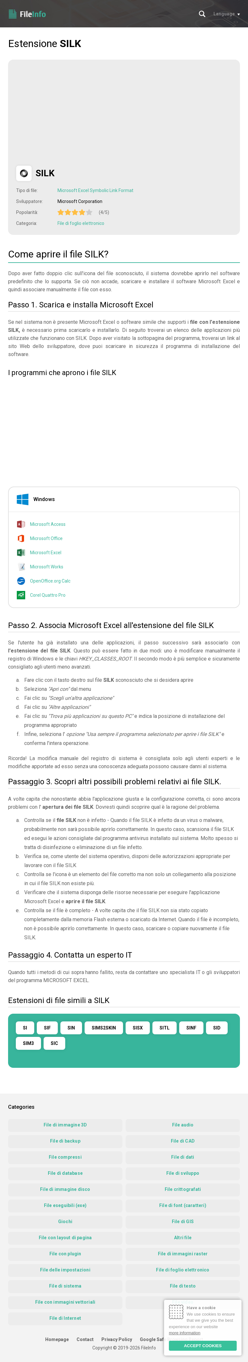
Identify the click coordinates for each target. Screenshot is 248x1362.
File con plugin (65, 1253)
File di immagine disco (65, 1189)
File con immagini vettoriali (65, 1302)
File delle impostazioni (65, 1269)
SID (217, 1027)
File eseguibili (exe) (65, 1205)
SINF (191, 1027)
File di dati (182, 1157)
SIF (47, 1027)
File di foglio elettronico (80, 223)
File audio (183, 1124)
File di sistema (65, 1286)
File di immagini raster (183, 1253)
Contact (85, 1339)
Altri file (182, 1237)
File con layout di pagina (65, 1237)
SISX (138, 1027)
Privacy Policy (116, 1339)
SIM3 (28, 1043)
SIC (54, 1043)
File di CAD (183, 1141)
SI (25, 1027)
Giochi (65, 1221)
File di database (65, 1173)
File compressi (65, 1157)
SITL (165, 1027)
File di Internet (65, 1318)
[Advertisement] (70, 113)
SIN (71, 1027)
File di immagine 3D (65, 1124)
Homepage (57, 1339)
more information (185, 1332)
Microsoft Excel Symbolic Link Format (95, 190)
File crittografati (183, 1189)
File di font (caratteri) (182, 1205)
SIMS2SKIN (104, 1027)
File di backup (65, 1141)
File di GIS (183, 1221)
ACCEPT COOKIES (203, 1345)
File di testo (183, 1286)
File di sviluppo (182, 1173)
